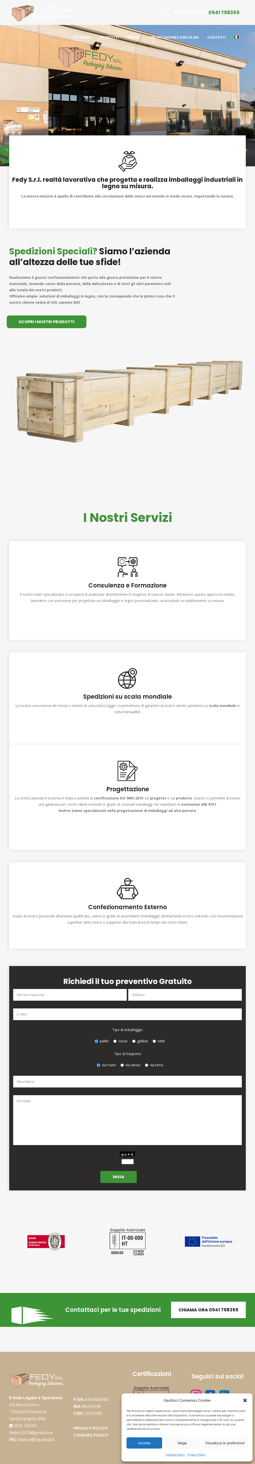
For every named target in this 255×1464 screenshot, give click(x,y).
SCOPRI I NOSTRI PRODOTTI (46, 322)
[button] (245, 1400)
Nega (182, 1443)
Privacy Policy (197, 1454)
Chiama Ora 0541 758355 (208, 1310)
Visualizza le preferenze (225, 1443)
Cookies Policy (175, 1454)
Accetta (144, 1443)
